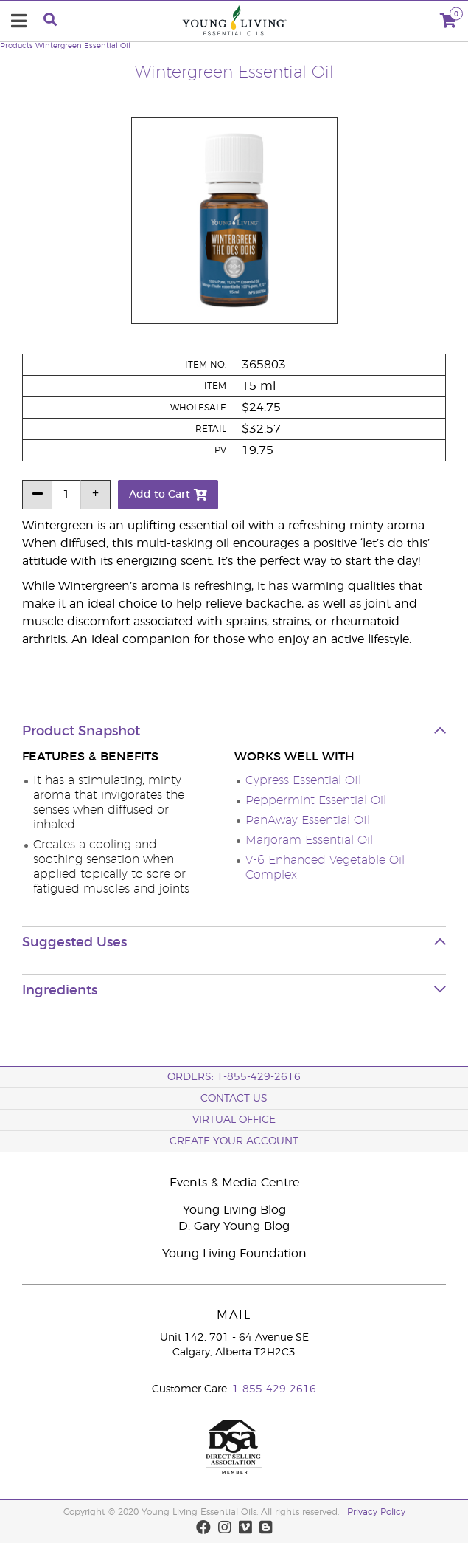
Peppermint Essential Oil (315, 800)
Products (16, 45)
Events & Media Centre (234, 1183)
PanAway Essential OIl (307, 820)
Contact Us (234, 1098)
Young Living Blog (234, 1210)
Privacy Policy (376, 1512)
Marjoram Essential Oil (309, 840)
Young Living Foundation (234, 1254)
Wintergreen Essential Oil (82, 45)
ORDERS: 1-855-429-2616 (234, 1077)
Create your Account (234, 1141)
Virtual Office (234, 1120)
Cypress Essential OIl (303, 780)
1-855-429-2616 (274, 1389)
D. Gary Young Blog (234, 1226)
